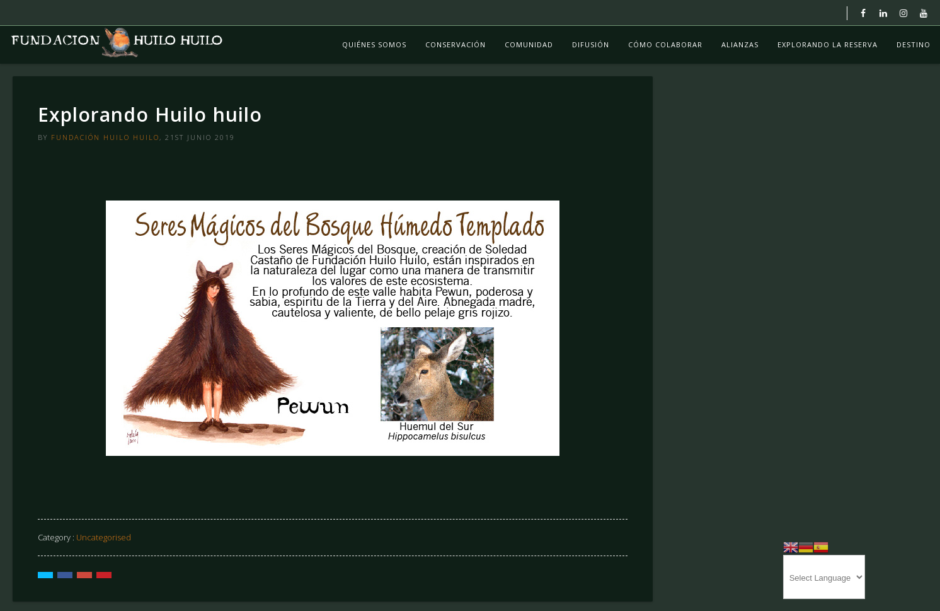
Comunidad (529, 44)
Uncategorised (103, 537)
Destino (914, 44)
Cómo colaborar (665, 44)
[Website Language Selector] (824, 577)
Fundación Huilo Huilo (105, 137)
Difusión (590, 44)
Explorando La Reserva (827, 44)
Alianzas (740, 44)
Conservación (455, 44)
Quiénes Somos (374, 44)
